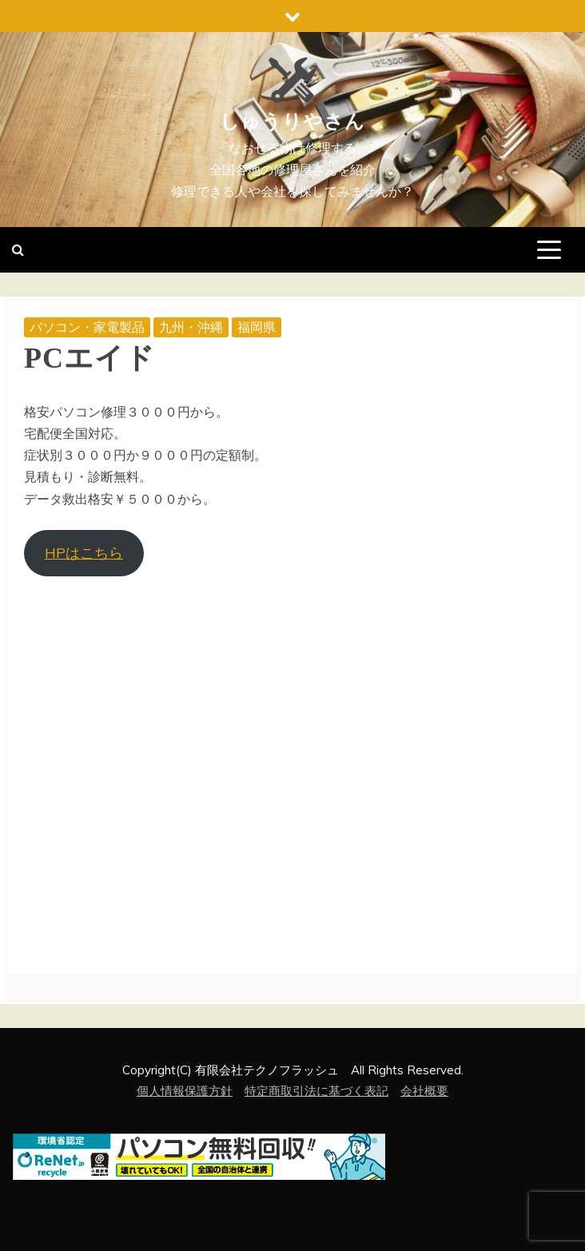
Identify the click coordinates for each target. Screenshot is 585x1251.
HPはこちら (84, 553)
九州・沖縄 (191, 327)
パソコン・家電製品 (87, 327)
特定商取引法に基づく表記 (316, 1090)
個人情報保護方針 (185, 1090)
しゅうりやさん (292, 121)
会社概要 (424, 1090)
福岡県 (256, 327)
